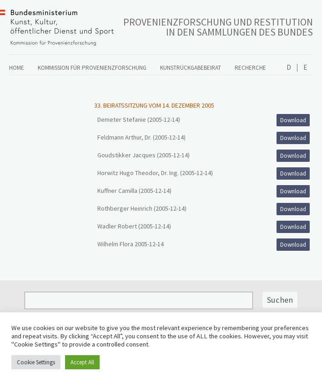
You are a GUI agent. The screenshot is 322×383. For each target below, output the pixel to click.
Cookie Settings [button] (36, 362)
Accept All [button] (82, 362)
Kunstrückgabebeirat (190, 68)
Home (16, 68)
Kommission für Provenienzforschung (92, 68)
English (305, 68)
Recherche (250, 68)
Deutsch (289, 68)
